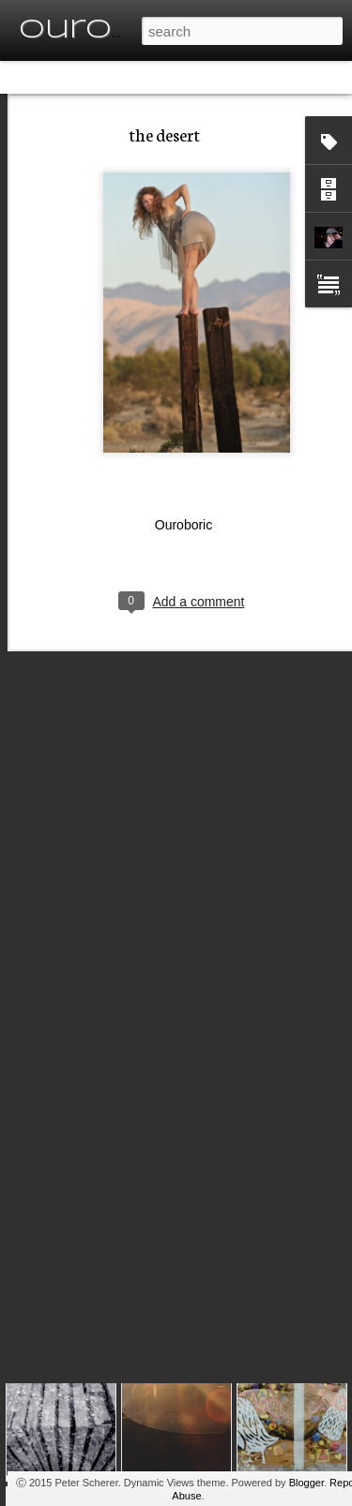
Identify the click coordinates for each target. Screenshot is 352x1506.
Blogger (306, 1482)
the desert (165, 97)
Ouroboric (183, 488)
